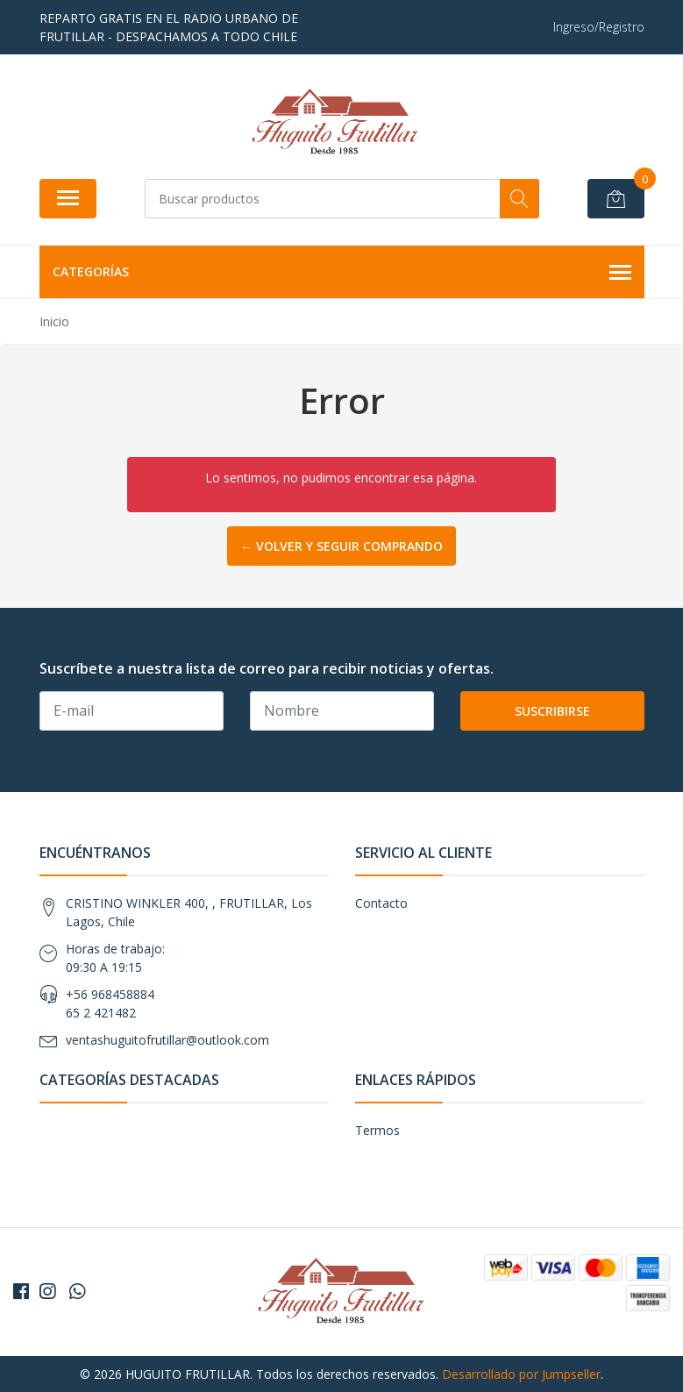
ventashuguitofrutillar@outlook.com (167, 1040)
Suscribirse (552, 711)
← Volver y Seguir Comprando (341, 546)
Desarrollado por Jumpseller (521, 1374)
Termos (377, 1130)
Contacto (381, 903)
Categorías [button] (342, 272)
